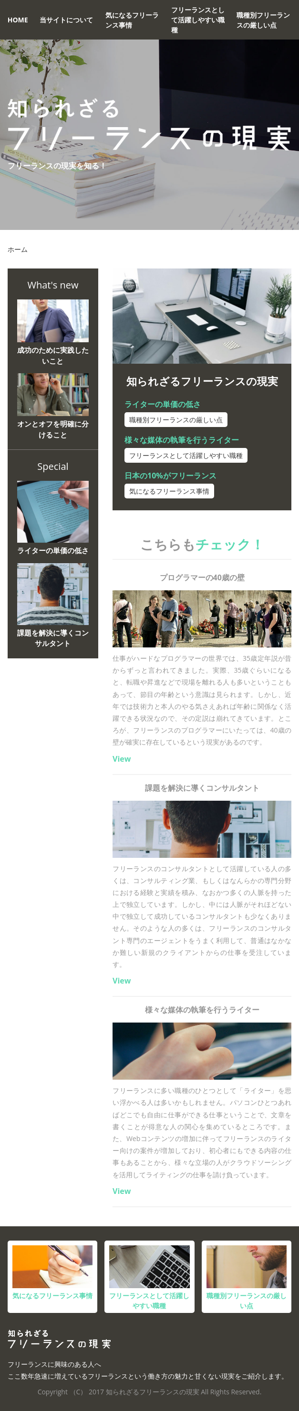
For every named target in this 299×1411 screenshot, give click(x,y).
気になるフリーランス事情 (132, 20)
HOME (18, 19)
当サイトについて (66, 19)
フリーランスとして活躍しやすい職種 (198, 19)
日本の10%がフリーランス (170, 475)
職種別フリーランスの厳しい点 (263, 20)
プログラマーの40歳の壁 (202, 577)
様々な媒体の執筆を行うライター (181, 440)
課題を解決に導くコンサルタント (202, 788)
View (122, 759)
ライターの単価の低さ (162, 404)
